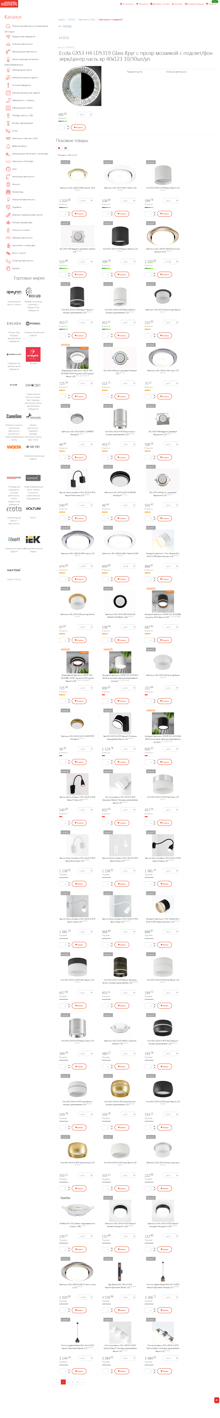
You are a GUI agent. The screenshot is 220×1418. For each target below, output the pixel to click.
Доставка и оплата (160, 3)
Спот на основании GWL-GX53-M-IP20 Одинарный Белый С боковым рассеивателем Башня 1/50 (120, 800)
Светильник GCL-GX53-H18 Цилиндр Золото (77, 614)
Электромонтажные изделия (22, 77)
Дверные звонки (16, 146)
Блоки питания (16, 253)
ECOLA (72, 19)
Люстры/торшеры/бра (19, 222)
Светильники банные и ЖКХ (22, 138)
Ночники (13, 184)
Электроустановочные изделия (23, 92)
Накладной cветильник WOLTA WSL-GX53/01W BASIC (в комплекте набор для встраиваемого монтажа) (120, 678)
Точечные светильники (19, 43)
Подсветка (13, 207)
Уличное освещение (18, 85)
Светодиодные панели (19, 107)
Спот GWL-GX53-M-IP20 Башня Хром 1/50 (77, 1040)
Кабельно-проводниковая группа (24, 214)
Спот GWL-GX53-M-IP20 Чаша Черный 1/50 (163, 1101)
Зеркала (12, 268)
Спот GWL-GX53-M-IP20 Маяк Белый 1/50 (163, 980)
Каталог (13, 16)
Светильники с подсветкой (110, 19)
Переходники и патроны (20, 100)
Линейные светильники (19, 260)
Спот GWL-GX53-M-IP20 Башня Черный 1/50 (120, 249)
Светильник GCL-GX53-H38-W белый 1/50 (120, 188)
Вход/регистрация (194, 3)
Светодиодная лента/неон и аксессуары (27, 153)
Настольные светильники (20, 176)
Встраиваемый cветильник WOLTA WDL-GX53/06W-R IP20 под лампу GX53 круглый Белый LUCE (77, 373)
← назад (64, 25)
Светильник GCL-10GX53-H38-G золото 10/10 (77, 188)
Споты (12, 130)
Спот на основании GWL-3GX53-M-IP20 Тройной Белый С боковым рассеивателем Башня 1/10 (120, 1348)
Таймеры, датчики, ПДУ (19, 115)
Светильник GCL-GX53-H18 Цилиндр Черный (163, 309)
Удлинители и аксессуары (20, 245)
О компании (127, 3)
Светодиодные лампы (19, 69)
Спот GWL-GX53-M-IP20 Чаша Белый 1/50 (120, 1162)
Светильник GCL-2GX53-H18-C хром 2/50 (163, 370)
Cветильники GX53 (86, 19)
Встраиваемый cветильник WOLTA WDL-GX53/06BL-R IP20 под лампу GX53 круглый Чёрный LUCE (77, 678)
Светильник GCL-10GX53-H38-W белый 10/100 (120, 553)
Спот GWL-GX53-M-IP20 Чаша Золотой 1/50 (77, 1162)
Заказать (79, 884)
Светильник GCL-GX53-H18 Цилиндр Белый (163, 675)
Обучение (142, 3)
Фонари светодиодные (19, 123)
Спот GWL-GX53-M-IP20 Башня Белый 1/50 (162, 188)
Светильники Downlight (19, 161)
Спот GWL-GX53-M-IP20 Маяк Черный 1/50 (77, 980)
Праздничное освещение (20, 36)
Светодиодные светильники (21, 51)
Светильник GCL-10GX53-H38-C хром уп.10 (77, 553)
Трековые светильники (19, 237)
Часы (11, 168)
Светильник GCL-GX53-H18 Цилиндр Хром (162, 1162)
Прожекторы (14, 191)
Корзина (211, 3)
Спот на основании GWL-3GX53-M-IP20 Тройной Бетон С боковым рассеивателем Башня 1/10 (162, 1348)
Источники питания (18, 230)
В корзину (78, 127)
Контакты (177, 3)
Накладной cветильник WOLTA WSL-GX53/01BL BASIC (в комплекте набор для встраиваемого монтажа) (163, 739)
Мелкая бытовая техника (20, 199)
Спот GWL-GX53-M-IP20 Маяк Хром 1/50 (163, 797)
